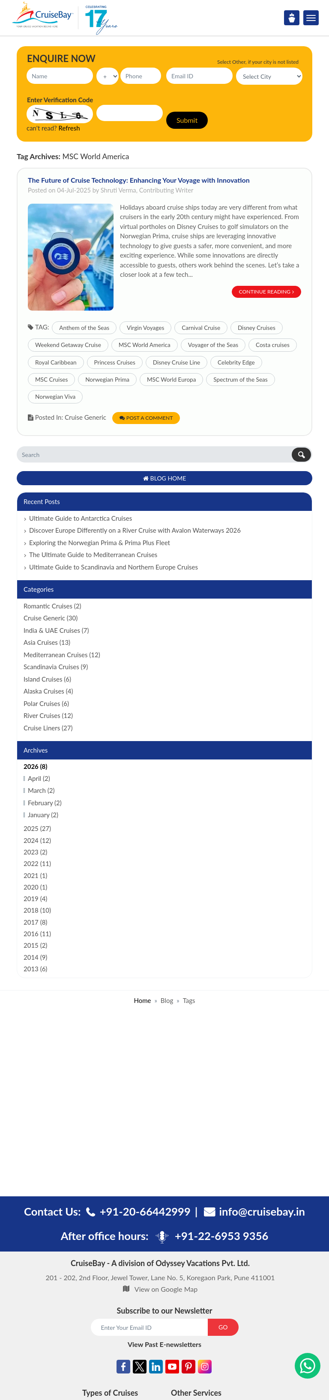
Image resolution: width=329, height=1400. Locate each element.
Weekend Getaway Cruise (68, 344)
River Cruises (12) (48, 715)
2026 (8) (35, 766)
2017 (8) (35, 922)
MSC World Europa (171, 379)
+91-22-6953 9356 (221, 1235)
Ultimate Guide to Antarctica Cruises (80, 518)
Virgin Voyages (145, 327)
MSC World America (144, 344)
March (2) (41, 790)
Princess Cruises (114, 362)
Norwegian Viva (55, 396)
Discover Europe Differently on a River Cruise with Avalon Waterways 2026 (135, 530)
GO (222, 1327)
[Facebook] (123, 1368)
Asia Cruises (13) (47, 642)
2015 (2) (35, 945)
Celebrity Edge (236, 362)
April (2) (39, 778)
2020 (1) (35, 887)
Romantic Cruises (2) (52, 606)
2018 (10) (37, 910)
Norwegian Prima (107, 379)
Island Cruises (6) (47, 679)
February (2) (45, 803)
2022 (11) (37, 863)
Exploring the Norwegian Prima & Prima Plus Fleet (99, 542)
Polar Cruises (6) (46, 703)
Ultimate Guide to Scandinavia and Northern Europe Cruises (113, 567)
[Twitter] (140, 1368)
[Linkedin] (156, 1368)
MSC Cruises (51, 379)
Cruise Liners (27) (48, 728)
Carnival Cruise (201, 327)
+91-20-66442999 (145, 1211)
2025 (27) (37, 828)
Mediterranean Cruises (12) (62, 654)
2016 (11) (37, 933)
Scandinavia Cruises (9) (56, 666)
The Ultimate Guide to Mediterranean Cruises (93, 554)
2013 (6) (35, 969)
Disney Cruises (256, 327)
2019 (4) (35, 898)
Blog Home (164, 478)
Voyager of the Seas (213, 344)
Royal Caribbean (56, 362)
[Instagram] (205, 1368)
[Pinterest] (188, 1368)
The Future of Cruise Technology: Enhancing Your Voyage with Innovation (139, 180)
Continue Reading (266, 291)
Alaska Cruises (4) (48, 691)
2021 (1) (35, 875)
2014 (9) (35, 957)
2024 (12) (37, 840)
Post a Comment (146, 418)
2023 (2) (35, 852)
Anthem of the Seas (84, 327)
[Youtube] (172, 1368)
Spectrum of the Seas (240, 379)
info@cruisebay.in (262, 1211)
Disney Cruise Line (176, 362)
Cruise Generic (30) (51, 618)
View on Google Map (166, 1289)
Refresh (69, 128)
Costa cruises (273, 344)
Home (142, 1000)
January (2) (43, 815)
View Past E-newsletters (164, 1344)
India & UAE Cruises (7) (56, 630)
